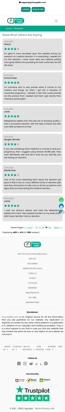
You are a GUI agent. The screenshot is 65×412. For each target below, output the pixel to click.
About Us (7, 348)
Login (25, 9)
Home (9, 28)
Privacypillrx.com (10, 317)
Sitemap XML (51, 348)
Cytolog (32, 283)
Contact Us (17, 348)
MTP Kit (32, 258)
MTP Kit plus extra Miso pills (32, 254)
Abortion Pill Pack (32, 268)
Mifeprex (32, 287)
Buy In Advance (27, 348)
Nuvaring (32, 263)
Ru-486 (32, 297)
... (34, 227)
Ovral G (32, 273)
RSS (60, 346)
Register (38, 9)
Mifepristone (32, 302)
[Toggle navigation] (56, 21)
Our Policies (40, 348)
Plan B (32, 278)
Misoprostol (32, 292)
